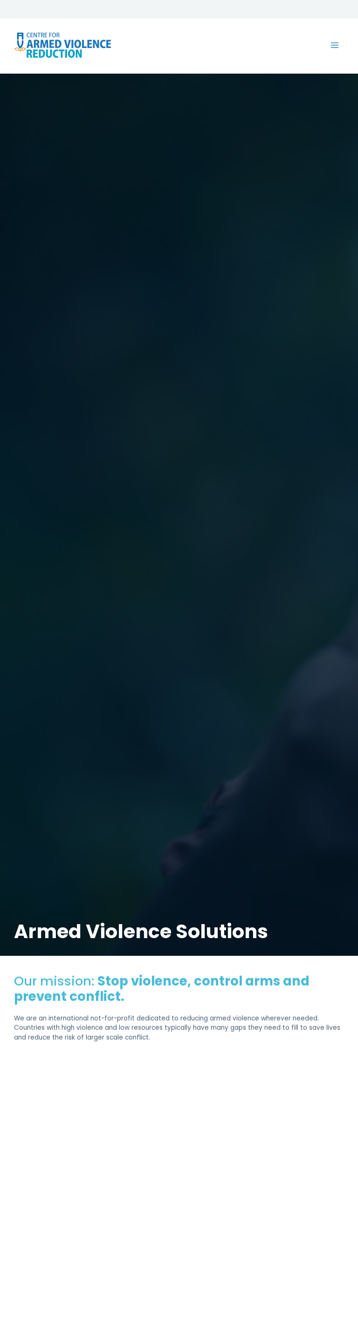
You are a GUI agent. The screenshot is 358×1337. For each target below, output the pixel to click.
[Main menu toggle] (334, 48)
